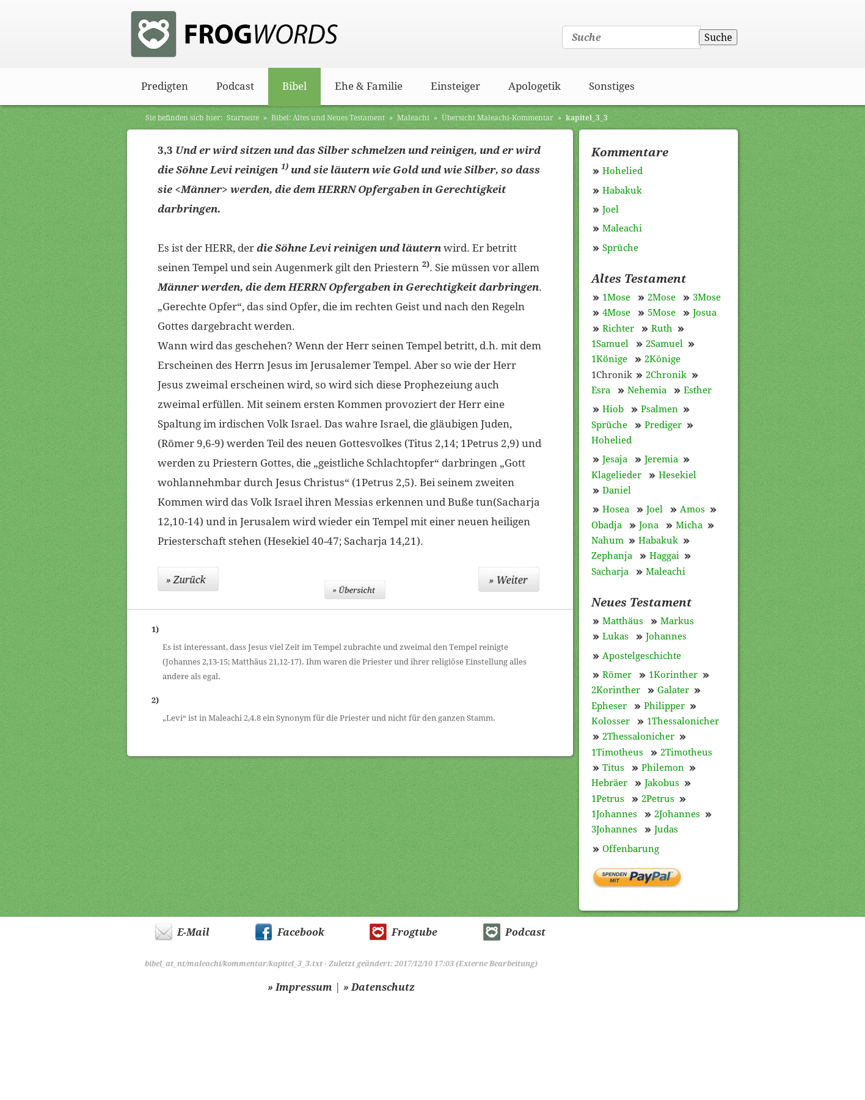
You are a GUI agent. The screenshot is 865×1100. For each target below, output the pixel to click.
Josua (705, 312)
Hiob (613, 409)
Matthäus (622, 621)
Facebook (300, 932)
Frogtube (414, 932)
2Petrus (657, 798)
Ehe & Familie (369, 86)
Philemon (662, 767)
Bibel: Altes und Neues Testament (328, 118)
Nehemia (646, 390)
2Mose (662, 297)
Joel (610, 209)
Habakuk (622, 190)
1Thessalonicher (683, 721)
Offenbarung (630, 848)
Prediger (663, 425)
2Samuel (664, 343)
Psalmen (659, 409)
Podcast (235, 86)
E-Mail (193, 932)
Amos (692, 509)
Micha (689, 525)
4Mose (616, 312)
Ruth (662, 328)
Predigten (164, 86)
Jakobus (661, 783)
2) (425, 264)
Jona (649, 525)
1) (284, 166)
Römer (617, 674)
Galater (673, 690)
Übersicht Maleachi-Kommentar (497, 118)
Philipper (664, 706)
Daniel (616, 490)
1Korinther (673, 674)
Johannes (666, 636)
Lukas (615, 636)
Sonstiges (612, 86)
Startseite (243, 118)
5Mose (662, 312)
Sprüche (620, 247)
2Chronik (666, 375)
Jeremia (661, 459)
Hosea (615, 509)
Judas (666, 829)
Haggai (664, 555)
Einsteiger (455, 86)
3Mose (707, 297)
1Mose (616, 297)
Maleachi (413, 118)
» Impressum (300, 987)
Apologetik (534, 86)
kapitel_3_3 (587, 118)
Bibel (294, 86)
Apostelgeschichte (641, 655)
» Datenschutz (379, 987)
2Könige (662, 359)
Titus (613, 767)
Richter (618, 328)
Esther (698, 390)
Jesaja (614, 459)
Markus (677, 621)
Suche (718, 37)
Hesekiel (677, 475)
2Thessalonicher (638, 736)
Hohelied (622, 171)
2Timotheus (686, 752)
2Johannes (677, 814)
